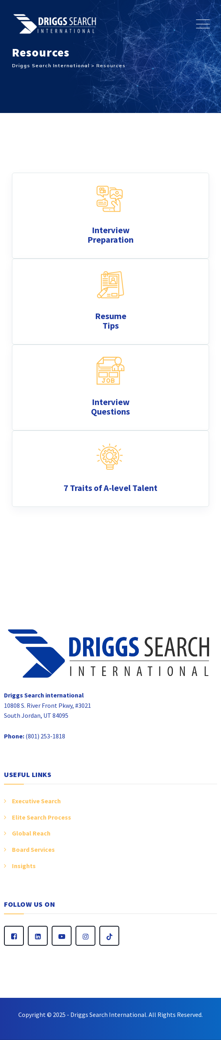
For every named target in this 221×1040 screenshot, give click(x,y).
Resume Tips (110, 320)
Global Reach (31, 833)
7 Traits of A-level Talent (110, 487)
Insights (24, 866)
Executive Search (36, 801)
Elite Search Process (41, 817)
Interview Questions (110, 406)
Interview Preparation (110, 234)
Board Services (33, 849)
